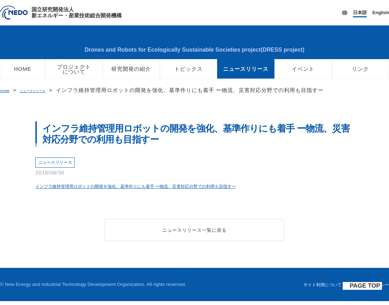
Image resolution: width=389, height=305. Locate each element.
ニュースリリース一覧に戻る (195, 234)
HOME (22, 73)
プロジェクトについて (74, 73)
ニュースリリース (245, 73)
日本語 (360, 12)
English (380, 12)
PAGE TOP (368, 290)
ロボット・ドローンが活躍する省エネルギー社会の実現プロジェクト (194, 44)
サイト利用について (314, 288)
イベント (303, 73)
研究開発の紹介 (131, 73)
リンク (360, 73)
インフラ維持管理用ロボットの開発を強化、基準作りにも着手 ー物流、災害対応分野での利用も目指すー (160, 190)
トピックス (188, 73)
